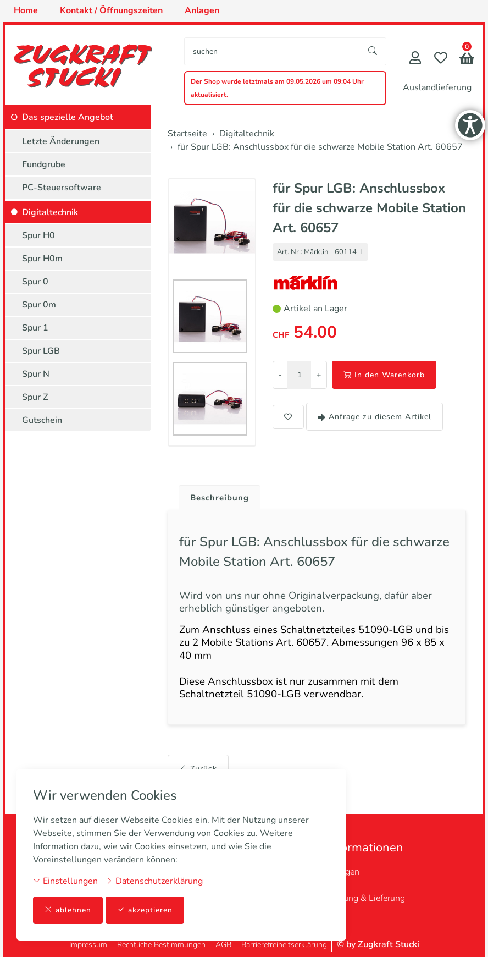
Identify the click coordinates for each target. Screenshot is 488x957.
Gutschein (42, 420)
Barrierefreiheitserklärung (284, 944)
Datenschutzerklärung (154, 881)
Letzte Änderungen (60, 141)
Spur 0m (39, 305)
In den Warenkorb (384, 375)
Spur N (35, 374)
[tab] (217, 496)
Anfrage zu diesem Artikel (374, 416)
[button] (466, 60)
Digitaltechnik (50, 212)
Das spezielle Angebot (67, 117)
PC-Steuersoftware (61, 188)
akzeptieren (145, 910)
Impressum (88, 944)
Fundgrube (43, 164)
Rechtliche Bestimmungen (161, 944)
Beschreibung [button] (221, 498)
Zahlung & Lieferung (365, 898)
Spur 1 (35, 328)
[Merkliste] (440, 59)
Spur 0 (35, 282)
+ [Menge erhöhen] (319, 375)
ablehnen (68, 910)
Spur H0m (42, 258)
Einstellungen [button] (65, 881)
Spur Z (35, 397)
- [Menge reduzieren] (280, 375)
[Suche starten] (373, 51)
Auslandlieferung (437, 87)
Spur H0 (38, 235)
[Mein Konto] (415, 59)
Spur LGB (41, 351)
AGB (223, 944)
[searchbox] (272, 51)
